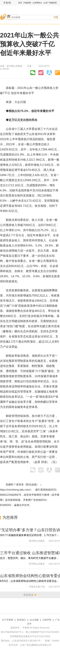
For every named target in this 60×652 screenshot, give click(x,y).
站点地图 (34, 620)
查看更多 (28, 595)
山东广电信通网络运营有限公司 (35, 645)
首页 (20, 3)
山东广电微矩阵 (50, 3)
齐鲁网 (7, 2)
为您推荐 (10, 517)
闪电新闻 (27, 3)
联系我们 (21, 620)
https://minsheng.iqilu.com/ (15, 489)
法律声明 (46, 620)
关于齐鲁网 (7, 620)
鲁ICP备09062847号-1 (12, 632)
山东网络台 (37, 3)
